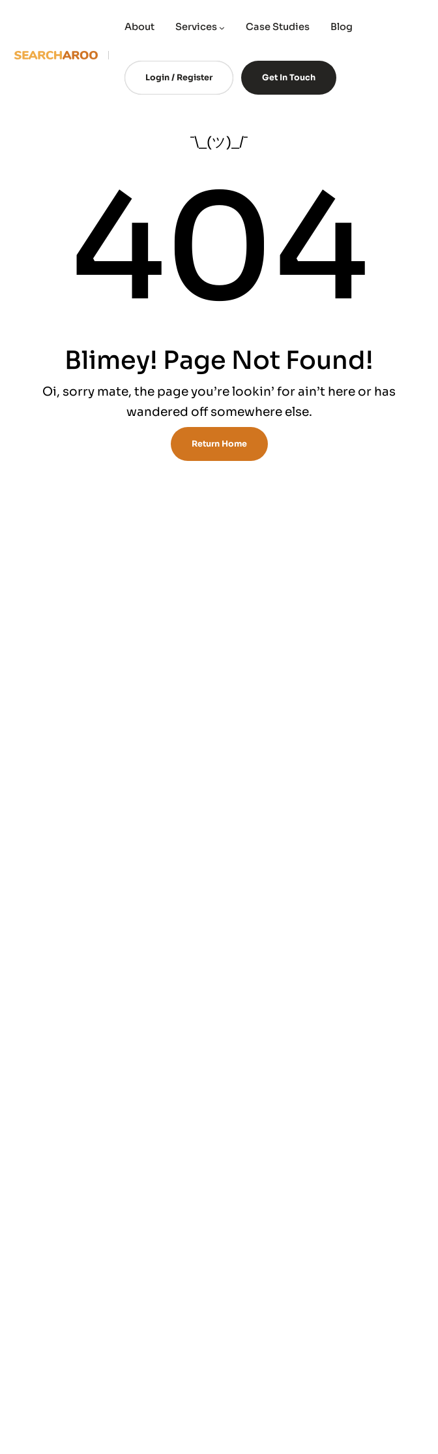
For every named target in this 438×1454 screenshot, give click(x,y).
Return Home (219, 444)
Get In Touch (288, 77)
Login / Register (178, 77)
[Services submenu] (222, 28)
